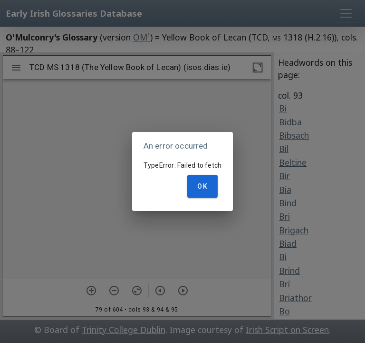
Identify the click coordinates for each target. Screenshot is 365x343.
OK (202, 186)
